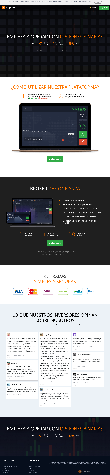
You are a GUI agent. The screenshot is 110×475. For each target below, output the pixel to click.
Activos (31, 464)
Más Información (14, 3)
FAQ (30, 468)
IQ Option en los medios (9, 466)
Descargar (32, 470)
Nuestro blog (6, 470)
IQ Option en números (9, 464)
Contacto (5, 472)
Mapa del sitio (33, 472)
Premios (4, 468)
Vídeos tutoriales (34, 466)
